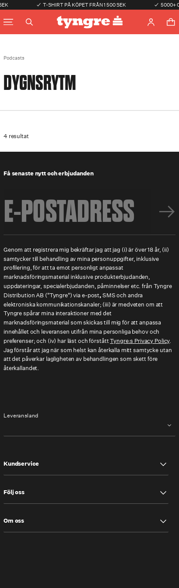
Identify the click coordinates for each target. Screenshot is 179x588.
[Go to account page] (151, 22)
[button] (86, 464)
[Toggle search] (29, 22)
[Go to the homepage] (90, 22)
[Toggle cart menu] (171, 22)
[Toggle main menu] (8, 22)
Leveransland (21, 415)
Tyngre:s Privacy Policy (139, 341)
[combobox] (89, 425)
